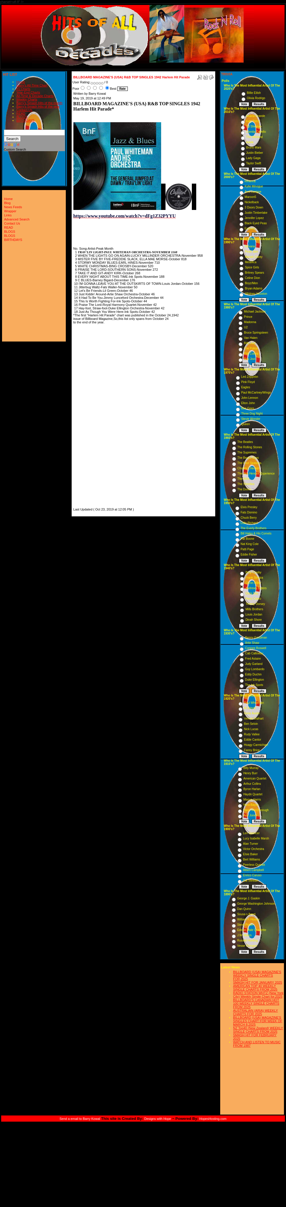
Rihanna (250, 181)
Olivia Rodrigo (256, 98)
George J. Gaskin (248, 898)
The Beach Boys (248, 457)
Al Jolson (250, 708)
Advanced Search (17, 219)
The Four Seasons (249, 463)
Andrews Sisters (255, 588)
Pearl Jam (251, 251)
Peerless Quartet (254, 864)
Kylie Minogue (254, 186)
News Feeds (13, 207)
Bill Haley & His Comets (256, 533)
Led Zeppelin (249, 376)
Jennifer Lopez (254, 218)
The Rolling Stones (249, 447)
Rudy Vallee (251, 734)
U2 (246, 327)
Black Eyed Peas (256, 223)
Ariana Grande (255, 116)
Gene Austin (252, 713)
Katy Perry (253, 121)
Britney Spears (254, 272)
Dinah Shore (253, 619)
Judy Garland (253, 663)
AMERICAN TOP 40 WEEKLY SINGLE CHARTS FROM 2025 (255, 987)
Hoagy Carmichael (256, 744)
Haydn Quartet (252, 794)
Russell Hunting (247, 940)
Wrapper (10, 211)
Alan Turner (250, 843)
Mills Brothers (254, 609)
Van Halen (250, 337)
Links (8, 215)
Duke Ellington (254, 679)
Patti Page (247, 549)
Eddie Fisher (249, 554)
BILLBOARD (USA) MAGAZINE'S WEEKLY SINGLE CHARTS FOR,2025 (257, 975)
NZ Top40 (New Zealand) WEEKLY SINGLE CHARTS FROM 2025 (258, 1029)
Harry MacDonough (256, 810)
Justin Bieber (254, 152)
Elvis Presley (249, 507)
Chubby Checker (248, 468)
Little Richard (249, 523)
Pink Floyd (248, 382)
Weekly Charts (26, 99)
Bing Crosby (253, 572)
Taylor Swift (253, 163)
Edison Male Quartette (251, 930)
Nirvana (250, 246)
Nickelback (252, 202)
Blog (7, 203)
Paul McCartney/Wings (256, 392)
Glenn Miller (253, 582)
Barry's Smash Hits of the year (38, 106)
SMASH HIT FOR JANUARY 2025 (257, 982)
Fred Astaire (253, 658)
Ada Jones (250, 815)
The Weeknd (254, 137)
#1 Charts (23, 89)
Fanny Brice (251, 750)
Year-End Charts (28, 92)
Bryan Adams (253, 288)
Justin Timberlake (256, 212)
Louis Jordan (253, 614)
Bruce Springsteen (256, 332)
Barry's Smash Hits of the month (39, 103)
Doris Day (251, 593)
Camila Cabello (256, 131)
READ (20, 113)
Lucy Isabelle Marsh (256, 838)
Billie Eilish (254, 92)
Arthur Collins (252, 783)
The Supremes (247, 452)
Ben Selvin (251, 723)
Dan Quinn (244, 909)
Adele (250, 142)
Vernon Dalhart (253, 718)
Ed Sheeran (254, 126)
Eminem (250, 228)
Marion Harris (252, 799)
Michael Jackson (255, 311)
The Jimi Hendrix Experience (256, 473)
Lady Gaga (253, 158)
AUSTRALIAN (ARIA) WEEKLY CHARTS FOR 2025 (255, 1012)
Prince (248, 316)
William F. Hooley (248, 919)
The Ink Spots (254, 685)
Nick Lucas (251, 729)
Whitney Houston (256, 293)
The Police (251, 348)
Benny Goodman (256, 637)
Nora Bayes (251, 804)
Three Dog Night (252, 413)
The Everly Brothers (253, 528)
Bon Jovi (249, 359)
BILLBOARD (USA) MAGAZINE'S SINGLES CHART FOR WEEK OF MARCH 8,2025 (257, 1021)
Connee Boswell (255, 648)
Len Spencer (251, 833)
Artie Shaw (252, 642)
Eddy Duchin (253, 674)
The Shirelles (245, 484)
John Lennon (249, 397)
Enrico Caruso (252, 875)
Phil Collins (251, 353)
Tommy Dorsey (255, 604)
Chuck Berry (249, 517)
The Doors (244, 489)
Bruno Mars (253, 147)
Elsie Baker (250, 854)
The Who (243, 478)
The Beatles (245, 442)
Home (20, 82)
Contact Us (24, 110)
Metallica (250, 262)
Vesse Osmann (247, 945)
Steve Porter (245, 924)
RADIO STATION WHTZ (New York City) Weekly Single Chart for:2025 (258, 994)
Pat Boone (247, 538)
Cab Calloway (254, 653)
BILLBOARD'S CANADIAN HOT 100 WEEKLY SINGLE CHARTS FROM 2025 (256, 1003)
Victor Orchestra (253, 849)
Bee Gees (247, 408)
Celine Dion (252, 278)
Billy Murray (251, 768)
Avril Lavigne (253, 191)
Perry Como (253, 598)
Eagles (245, 387)
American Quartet (254, 778)
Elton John (248, 403)
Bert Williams (251, 859)
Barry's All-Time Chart (31, 85)
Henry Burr (250, 773)
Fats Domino (249, 512)
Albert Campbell (253, 870)
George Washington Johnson (256, 903)
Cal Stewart (250, 880)
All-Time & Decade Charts (35, 96)
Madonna (250, 322)
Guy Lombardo (254, 669)
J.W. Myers (244, 935)
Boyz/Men (251, 283)
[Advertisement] (90, 418)
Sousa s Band (246, 914)
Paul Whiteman (254, 702)
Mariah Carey (253, 256)
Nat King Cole (250, 544)
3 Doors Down (254, 207)
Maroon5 (250, 197)
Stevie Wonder (250, 418)
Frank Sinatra (254, 577)
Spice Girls (252, 267)
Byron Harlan (251, 789)
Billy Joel (249, 343)
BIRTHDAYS (25, 120)
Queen (245, 424)
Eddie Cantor (252, 739)
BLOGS (21, 117)
